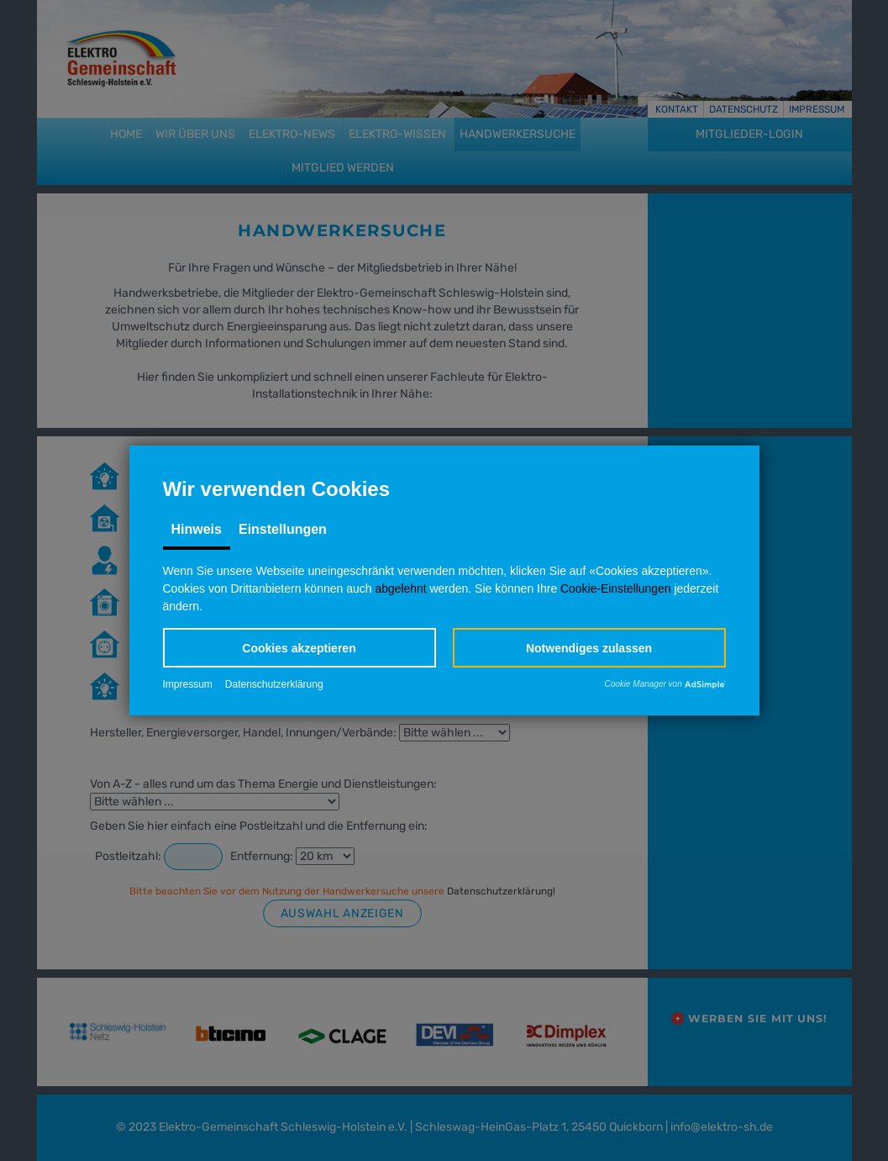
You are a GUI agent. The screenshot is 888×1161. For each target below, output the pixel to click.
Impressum (188, 685)
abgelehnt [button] (401, 588)
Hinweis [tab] (196, 529)
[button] (299, 648)
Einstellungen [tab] (283, 529)
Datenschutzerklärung (274, 685)
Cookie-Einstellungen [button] (616, 588)
